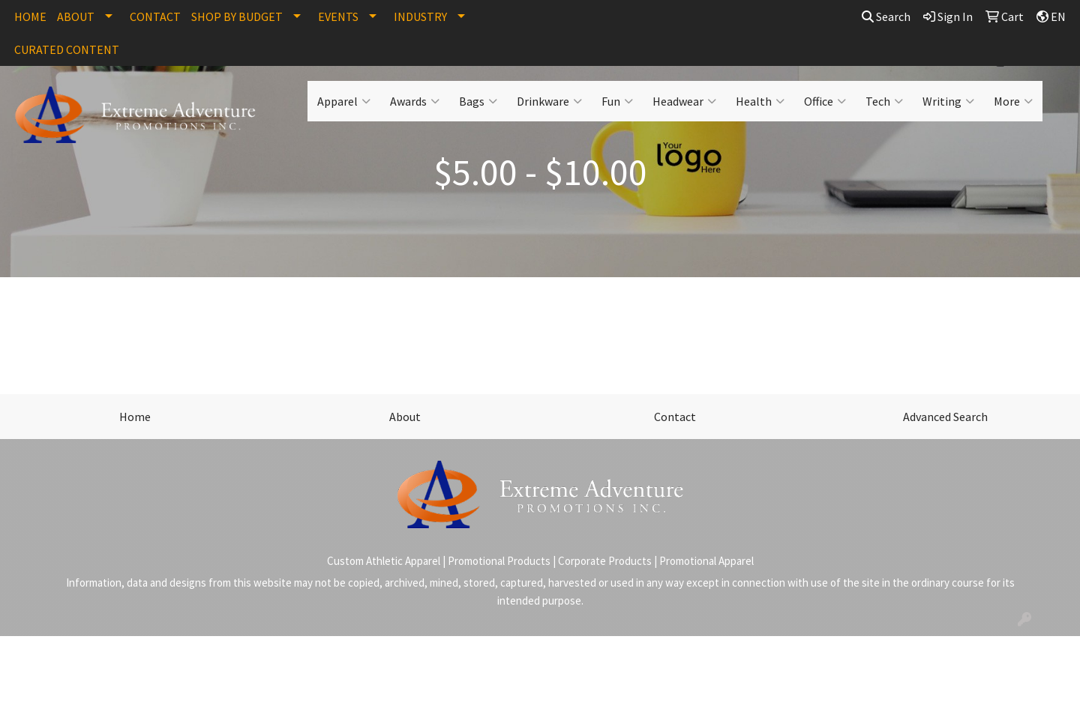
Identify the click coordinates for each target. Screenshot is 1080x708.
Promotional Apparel (706, 561)
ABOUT (75, 16)
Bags (478, 101)
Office (825, 101)
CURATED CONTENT (66, 49)
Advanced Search (945, 416)
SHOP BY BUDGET (237, 16)
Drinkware (549, 101)
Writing (948, 101)
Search (886, 16)
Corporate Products (605, 561)
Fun (617, 101)
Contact (675, 416)
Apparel (343, 101)
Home (135, 416)
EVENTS (338, 16)
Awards (415, 101)
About (405, 416)
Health (760, 101)
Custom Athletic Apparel (383, 561)
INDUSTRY (420, 16)
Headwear (684, 101)
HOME (30, 16)
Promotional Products (499, 561)
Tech (884, 101)
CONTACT (155, 16)
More (1013, 101)
